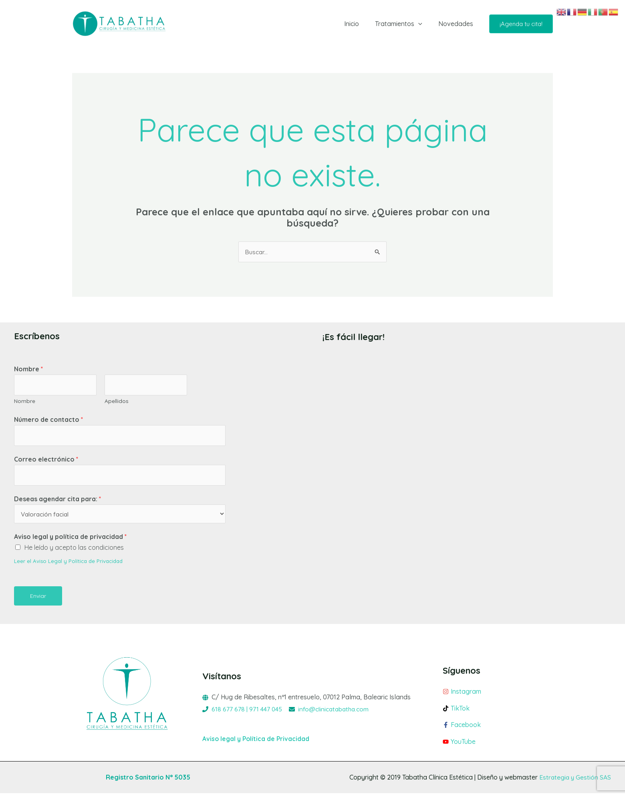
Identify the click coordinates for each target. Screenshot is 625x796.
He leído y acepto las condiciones (74, 550)
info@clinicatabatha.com (336, 711)
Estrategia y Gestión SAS (574, 780)
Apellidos (117, 401)
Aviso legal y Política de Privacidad (256, 741)
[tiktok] (498, 712)
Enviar (38, 598)
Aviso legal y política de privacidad (70, 539)
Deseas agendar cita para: (57, 501)
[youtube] (498, 744)
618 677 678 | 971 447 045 (248, 711)
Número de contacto (48, 420)
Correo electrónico (46, 461)
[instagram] (498, 696)
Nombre (28, 369)
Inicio (359, 24)
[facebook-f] (498, 729)
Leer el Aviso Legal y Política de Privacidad (70, 563)
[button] (423, 23)
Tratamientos (403, 23)
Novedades (457, 24)
